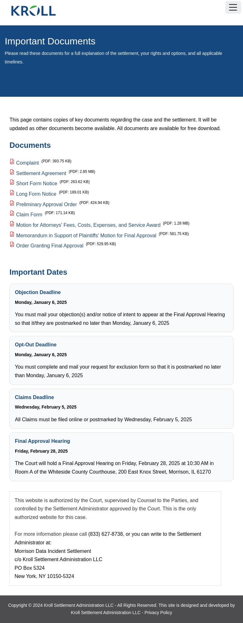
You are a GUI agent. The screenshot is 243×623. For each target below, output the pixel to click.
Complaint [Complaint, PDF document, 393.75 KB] (27, 163)
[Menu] (233, 7)
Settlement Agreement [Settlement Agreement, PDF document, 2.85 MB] (41, 173)
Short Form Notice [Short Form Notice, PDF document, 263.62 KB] (36, 183)
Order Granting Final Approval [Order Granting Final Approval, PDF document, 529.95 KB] (50, 245)
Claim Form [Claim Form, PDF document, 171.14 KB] (29, 214)
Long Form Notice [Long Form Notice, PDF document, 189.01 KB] (36, 194)
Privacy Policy (158, 612)
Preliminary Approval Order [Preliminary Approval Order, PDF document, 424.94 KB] (46, 204)
